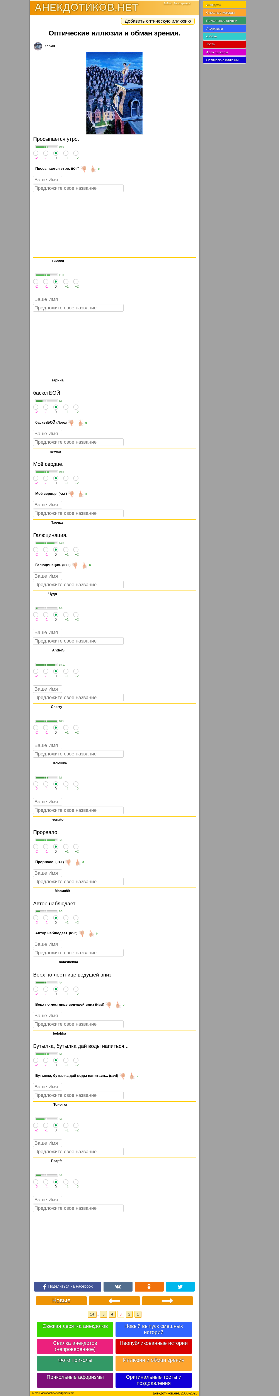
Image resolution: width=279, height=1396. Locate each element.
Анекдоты (213, 5)
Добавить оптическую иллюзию (158, 20)
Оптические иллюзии (222, 60)
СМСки (211, 36)
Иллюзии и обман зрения (153, 1360)
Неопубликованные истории (154, 1343)
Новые (61, 1300)
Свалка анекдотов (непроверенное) (75, 1346)
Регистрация (182, 3)
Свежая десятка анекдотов (75, 1326)
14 (92, 1314)
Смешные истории (220, 12)
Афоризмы (214, 28)
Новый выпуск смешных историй (153, 1329)
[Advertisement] (114, 224)
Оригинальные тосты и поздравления (154, 1380)
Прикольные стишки (221, 20)
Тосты (210, 44)
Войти (167, 3)
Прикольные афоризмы (75, 1377)
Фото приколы (75, 1360)
